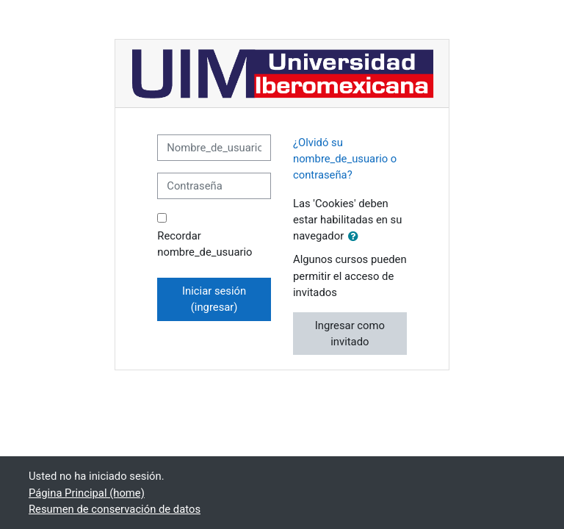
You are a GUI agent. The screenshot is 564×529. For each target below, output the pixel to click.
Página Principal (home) (87, 493)
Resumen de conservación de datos (114, 509)
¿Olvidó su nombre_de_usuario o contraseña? (345, 158)
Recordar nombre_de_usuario (204, 244)
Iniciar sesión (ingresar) (214, 299)
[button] (356, 236)
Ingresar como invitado (350, 333)
